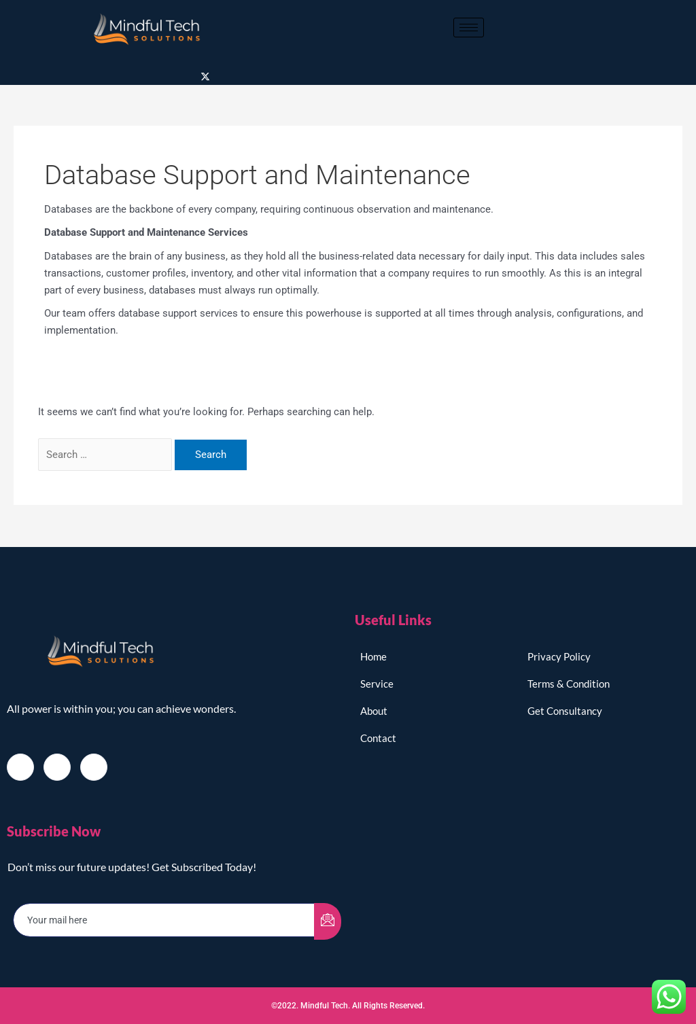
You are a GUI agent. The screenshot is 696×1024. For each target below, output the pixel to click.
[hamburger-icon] (468, 27)
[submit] (327, 920)
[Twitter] (205, 76)
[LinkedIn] (93, 766)
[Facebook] (20, 766)
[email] (164, 919)
